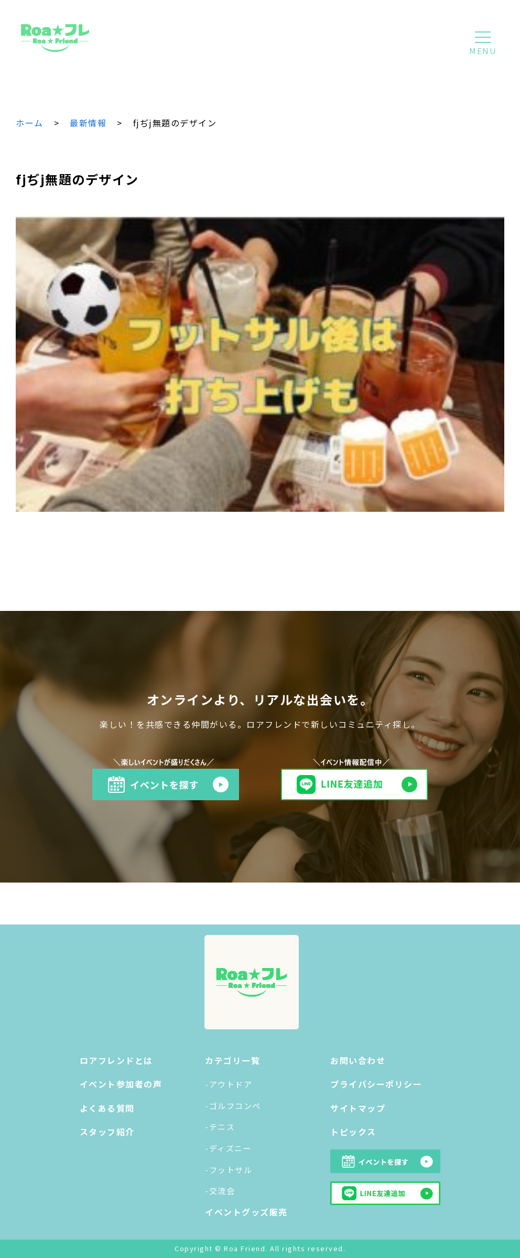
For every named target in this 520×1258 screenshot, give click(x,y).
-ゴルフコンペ (233, 1105)
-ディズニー (228, 1148)
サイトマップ (357, 1108)
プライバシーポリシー (376, 1084)
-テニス (220, 1126)
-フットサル (228, 1169)
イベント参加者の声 (121, 1084)
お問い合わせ (357, 1060)
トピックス (353, 1131)
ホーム (30, 122)
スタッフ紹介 (107, 1131)
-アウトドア (228, 1084)
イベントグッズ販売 (246, 1212)
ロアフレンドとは (116, 1060)
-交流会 (220, 1190)
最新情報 (88, 122)
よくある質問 (107, 1108)
